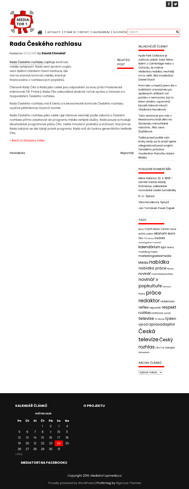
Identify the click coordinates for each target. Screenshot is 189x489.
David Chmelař (54, 53)
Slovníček (120, 32)
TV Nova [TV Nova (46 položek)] (159, 319)
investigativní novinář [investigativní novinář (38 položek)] (149, 242)
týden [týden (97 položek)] (170, 318)
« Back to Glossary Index (27, 140)
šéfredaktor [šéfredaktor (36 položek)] (144, 352)
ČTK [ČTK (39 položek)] (162, 347)
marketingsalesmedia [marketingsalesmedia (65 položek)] (154, 256)
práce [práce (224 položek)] (153, 292)
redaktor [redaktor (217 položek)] (149, 300)
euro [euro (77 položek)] (171, 233)
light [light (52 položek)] (163, 247)
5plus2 (150, 196)
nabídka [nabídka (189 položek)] (159, 262)
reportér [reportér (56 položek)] (155, 308)
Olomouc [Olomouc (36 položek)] (167, 286)
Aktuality (54, 32)
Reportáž (127, 153)
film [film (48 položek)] (140, 238)
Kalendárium (101, 32)
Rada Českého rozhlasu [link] (26, 62)
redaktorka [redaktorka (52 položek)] (167, 301)
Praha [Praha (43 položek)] (141, 293)
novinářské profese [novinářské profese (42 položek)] (162, 274)
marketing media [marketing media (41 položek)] (147, 251)
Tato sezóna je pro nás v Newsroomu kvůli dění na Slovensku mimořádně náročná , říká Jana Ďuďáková (155, 123)
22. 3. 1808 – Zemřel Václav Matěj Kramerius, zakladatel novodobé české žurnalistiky (157, 184)
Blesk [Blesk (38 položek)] (141, 229)
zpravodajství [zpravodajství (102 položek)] (162, 324)
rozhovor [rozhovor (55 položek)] (157, 313)
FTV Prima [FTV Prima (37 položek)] (149, 238)
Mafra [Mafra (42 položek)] (170, 247)
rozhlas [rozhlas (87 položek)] (144, 312)
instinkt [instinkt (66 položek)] (159, 238)
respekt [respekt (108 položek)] (169, 307)
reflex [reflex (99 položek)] (143, 307)
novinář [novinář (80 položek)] (144, 273)
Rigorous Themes (128, 483)
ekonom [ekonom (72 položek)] (160, 233)
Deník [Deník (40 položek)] (173, 229)
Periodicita (17, 153)
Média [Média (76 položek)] (143, 262)
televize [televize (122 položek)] (146, 318)
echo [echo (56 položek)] (141, 233)
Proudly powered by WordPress (71, 483)
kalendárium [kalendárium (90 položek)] (149, 246)
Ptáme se (70, 32)
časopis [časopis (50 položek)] (170, 347)
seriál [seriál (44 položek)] (167, 313)
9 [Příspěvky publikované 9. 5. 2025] (50, 432)
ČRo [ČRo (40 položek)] (157, 347)
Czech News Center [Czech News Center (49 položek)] (157, 229)
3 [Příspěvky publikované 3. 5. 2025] (59, 426)
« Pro (18, 454)
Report (84, 32)
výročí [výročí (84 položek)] (143, 324)
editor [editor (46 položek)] (149, 233)
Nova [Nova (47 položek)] (170, 268)
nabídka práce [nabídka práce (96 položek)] (152, 268)
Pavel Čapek (166, 208)
